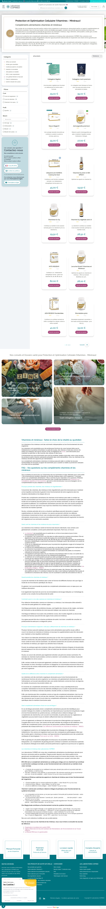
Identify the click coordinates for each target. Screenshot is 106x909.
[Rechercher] (53, 7)
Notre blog (83, 876)
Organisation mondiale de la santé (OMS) (37, 827)
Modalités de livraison (60, 873)
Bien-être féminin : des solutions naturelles (39, 880)
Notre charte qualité (85, 869)
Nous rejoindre (84, 873)
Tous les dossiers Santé (53, 429)
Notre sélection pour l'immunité (36, 873)
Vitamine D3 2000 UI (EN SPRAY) (81, 174)
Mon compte (57, 867)
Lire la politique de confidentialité (10, 895)
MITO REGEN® (54, 266)
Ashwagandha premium (81, 126)
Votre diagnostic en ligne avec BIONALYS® (91, 878)
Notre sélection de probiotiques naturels (39, 871)
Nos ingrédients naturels (34, 876)
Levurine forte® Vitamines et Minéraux (81, 267)
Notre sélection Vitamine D (35, 869)
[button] (3, 906)
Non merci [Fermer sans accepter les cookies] (7, 900)
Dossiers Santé (84, 1)
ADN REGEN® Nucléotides (54, 313)
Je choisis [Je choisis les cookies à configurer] (19, 900)
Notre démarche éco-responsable (89, 871)
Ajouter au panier (54, 98)
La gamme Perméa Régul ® (35, 878)
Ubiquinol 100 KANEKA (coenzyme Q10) (54, 174)
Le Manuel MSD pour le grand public (36, 832)
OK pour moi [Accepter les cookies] (31, 900)
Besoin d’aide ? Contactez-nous (62, 869)
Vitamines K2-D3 (54, 219)
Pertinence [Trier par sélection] (97, 56)
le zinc (64, 451)
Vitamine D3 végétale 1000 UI (81, 219)
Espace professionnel (98, 1)
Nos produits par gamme (34, 867)
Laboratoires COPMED (72, 1)
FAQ (55, 871)
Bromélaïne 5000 (81, 313)
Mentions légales (55, 898)
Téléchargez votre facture (61, 876)
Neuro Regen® (54, 126)
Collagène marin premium (81, 79)
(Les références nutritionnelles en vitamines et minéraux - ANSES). (63, 726)
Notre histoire (83, 867)
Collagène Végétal (54, 79)
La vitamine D (29, 533)
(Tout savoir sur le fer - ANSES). (49, 736)
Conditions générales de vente (70, 898)
